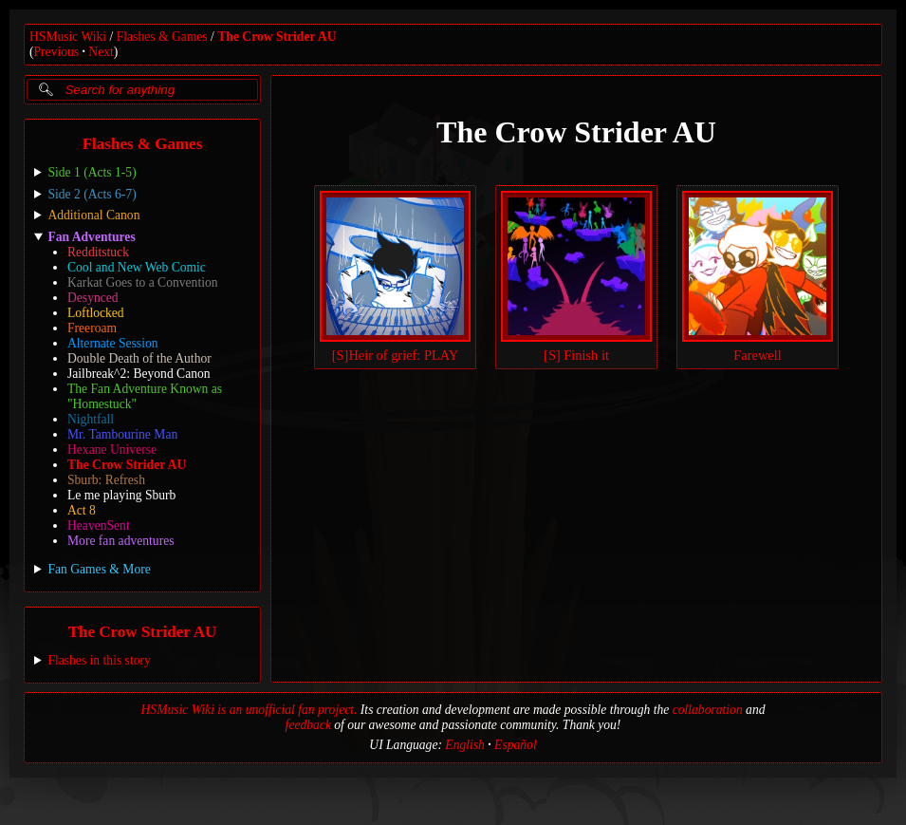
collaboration (708, 710)
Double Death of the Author (139, 358)
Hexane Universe (112, 449)
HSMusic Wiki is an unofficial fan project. (249, 710)
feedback (308, 725)
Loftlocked (95, 313)
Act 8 (81, 510)
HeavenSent (98, 525)
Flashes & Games (162, 36)
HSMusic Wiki (67, 36)
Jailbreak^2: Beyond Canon (139, 373)
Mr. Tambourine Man (122, 434)
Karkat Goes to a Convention (142, 282)
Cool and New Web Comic (136, 267)
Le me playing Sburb (121, 495)
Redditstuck (98, 252)
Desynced (93, 298)
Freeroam (92, 328)
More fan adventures (120, 541)
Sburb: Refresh (106, 480)
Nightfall (90, 419)
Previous (57, 52)
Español (515, 745)
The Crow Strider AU (276, 36)
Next (100, 52)
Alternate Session (112, 343)
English (465, 745)
